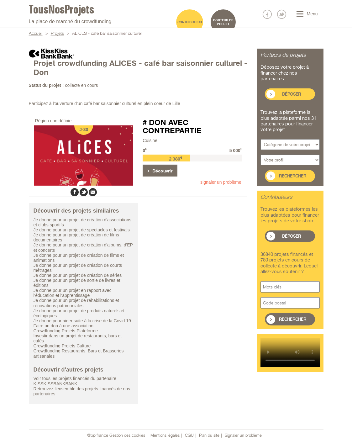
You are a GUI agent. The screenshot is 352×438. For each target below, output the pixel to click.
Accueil (36, 33)
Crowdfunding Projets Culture (62, 345)
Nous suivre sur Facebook (267, 14)
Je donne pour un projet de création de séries (78, 275)
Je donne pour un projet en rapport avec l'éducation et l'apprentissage (73, 293)
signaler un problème (220, 182)
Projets (57, 33)
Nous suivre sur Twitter (281, 14)
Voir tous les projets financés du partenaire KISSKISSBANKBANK (75, 381)
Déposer (291, 94)
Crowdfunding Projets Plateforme (66, 330)
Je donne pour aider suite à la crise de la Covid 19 (82, 320)
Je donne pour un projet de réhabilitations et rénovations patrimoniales (76, 303)
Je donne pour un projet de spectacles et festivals (82, 229)
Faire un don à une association (63, 325)
